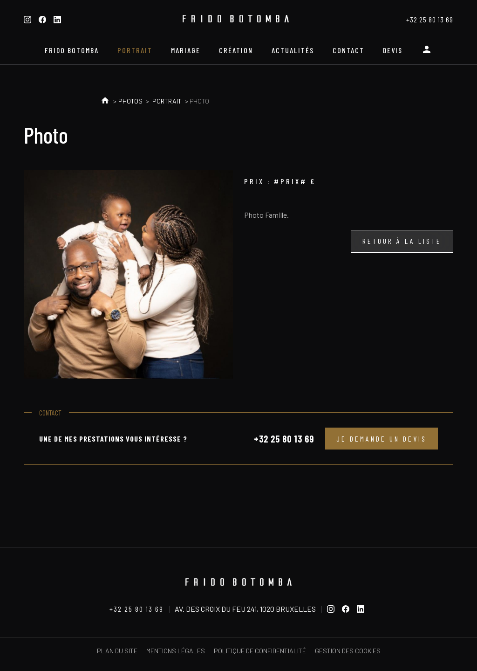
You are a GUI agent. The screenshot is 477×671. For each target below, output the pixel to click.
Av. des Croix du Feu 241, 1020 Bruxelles (245, 608)
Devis (392, 50)
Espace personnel (426, 53)
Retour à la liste (402, 240)
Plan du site (117, 651)
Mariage (185, 50)
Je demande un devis (381, 438)
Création (236, 50)
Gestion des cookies (348, 651)
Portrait (134, 50)
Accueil (105, 101)
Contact (348, 50)
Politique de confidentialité (260, 651)
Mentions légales (175, 651)
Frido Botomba (72, 50)
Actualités (293, 50)
